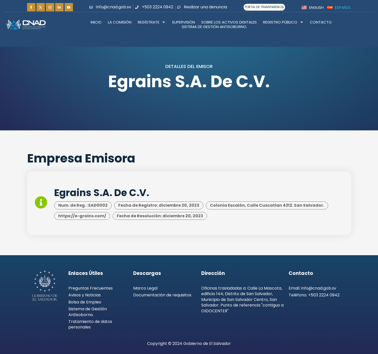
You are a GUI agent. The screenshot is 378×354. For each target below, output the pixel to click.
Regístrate (152, 22)
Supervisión (183, 22)
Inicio (96, 22)
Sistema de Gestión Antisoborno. (214, 27)
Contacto (321, 22)
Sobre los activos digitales (229, 22)
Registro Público (283, 22)
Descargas (147, 273)
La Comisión (119, 22)
